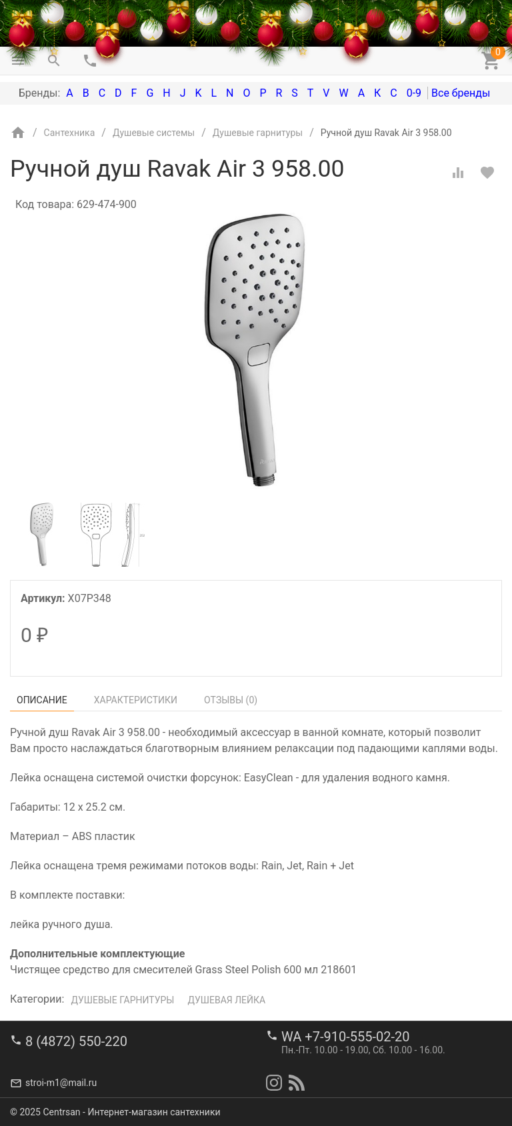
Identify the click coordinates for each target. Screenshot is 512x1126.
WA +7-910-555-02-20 (345, 1037)
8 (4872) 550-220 (76, 1041)
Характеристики (135, 700)
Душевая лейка (226, 1000)
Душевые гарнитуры (122, 1000)
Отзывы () (230, 700)
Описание (42, 700)
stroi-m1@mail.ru (61, 1082)
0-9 (414, 93)
